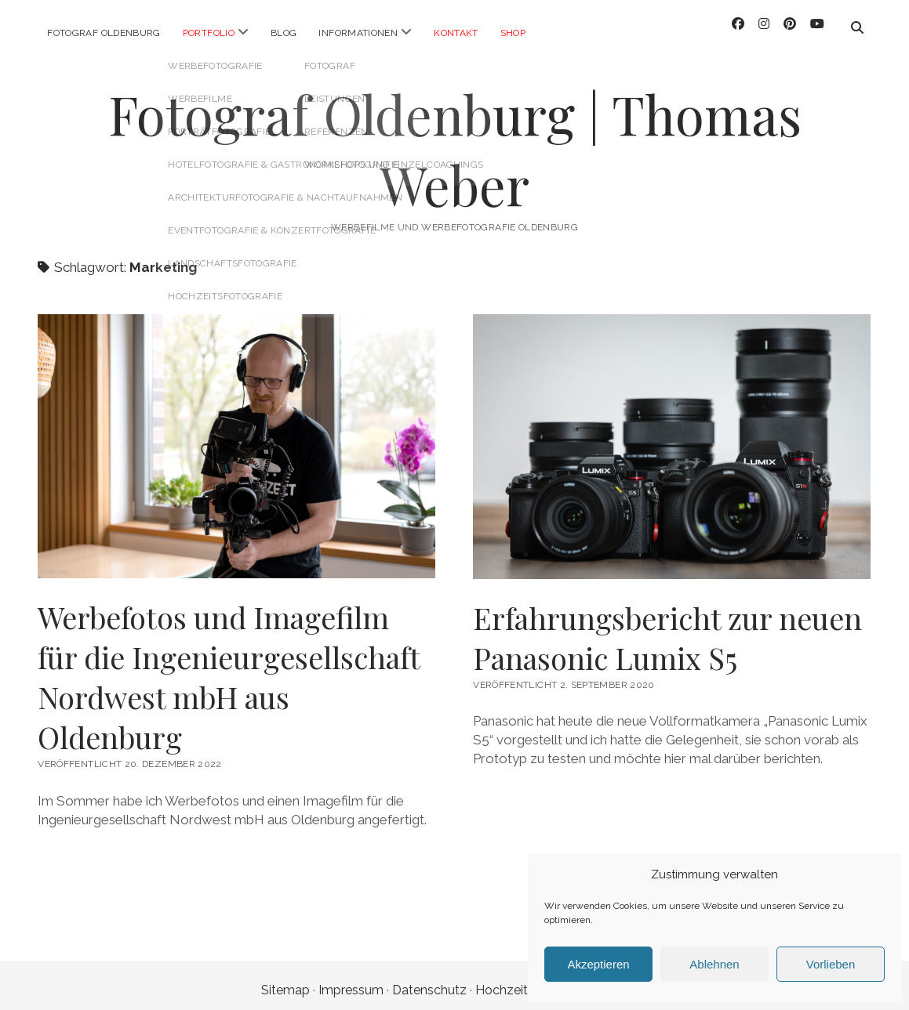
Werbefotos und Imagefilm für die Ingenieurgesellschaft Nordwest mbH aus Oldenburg (229, 668)
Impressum (351, 981)
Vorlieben (831, 964)
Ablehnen (714, 964)
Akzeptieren (598, 964)
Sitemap (285, 981)
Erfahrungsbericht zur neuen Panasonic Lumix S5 (667, 629)
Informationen (358, 32)
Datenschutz (429, 981)
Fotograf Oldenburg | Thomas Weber (455, 141)
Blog (283, 32)
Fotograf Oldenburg (103, 32)
